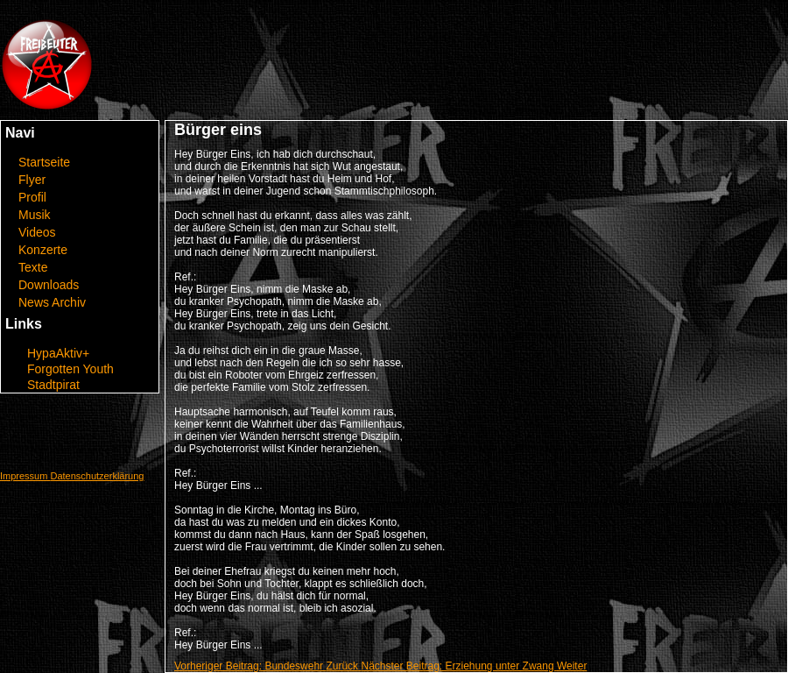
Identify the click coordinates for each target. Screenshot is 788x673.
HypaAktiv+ (58, 353)
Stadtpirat (53, 385)
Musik (34, 215)
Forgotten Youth (70, 369)
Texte (32, 267)
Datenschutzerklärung (97, 476)
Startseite (44, 162)
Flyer (32, 180)
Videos (37, 232)
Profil (32, 197)
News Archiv (52, 302)
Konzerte (42, 250)
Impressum (25, 476)
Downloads (48, 285)
